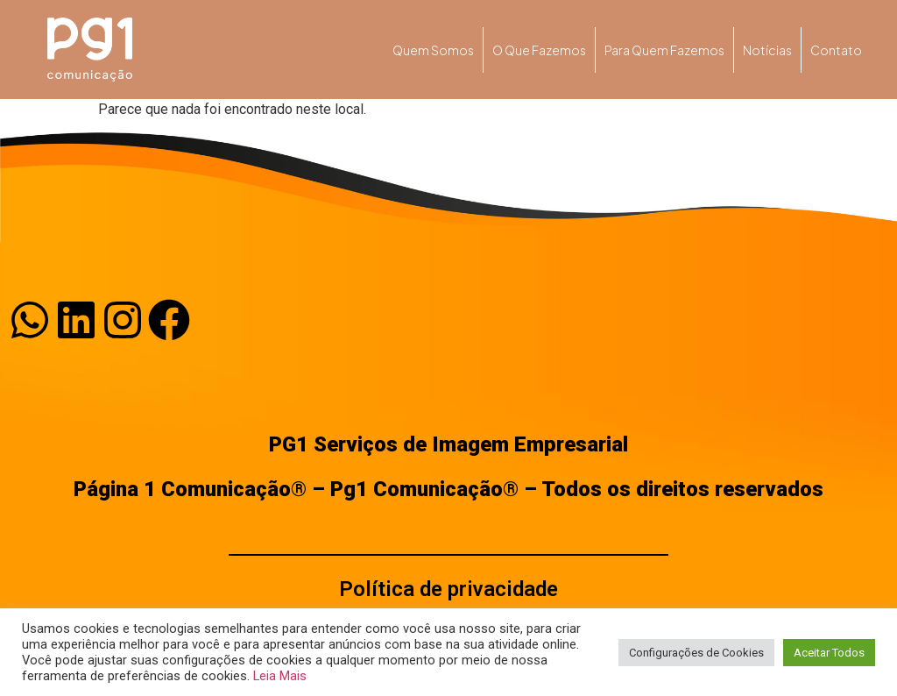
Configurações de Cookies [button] (696, 652)
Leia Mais (280, 676)
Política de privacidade (448, 589)
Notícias (767, 50)
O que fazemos (539, 50)
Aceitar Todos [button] (829, 652)
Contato (836, 50)
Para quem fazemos (664, 50)
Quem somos (433, 50)
